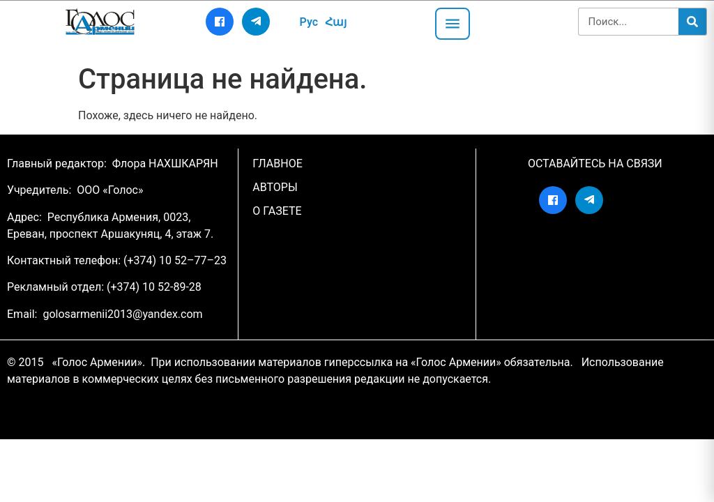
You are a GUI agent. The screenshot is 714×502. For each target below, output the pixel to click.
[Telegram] (256, 22)
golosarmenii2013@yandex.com (122, 314)
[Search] (692, 21)
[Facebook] (220, 22)
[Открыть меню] (452, 24)
